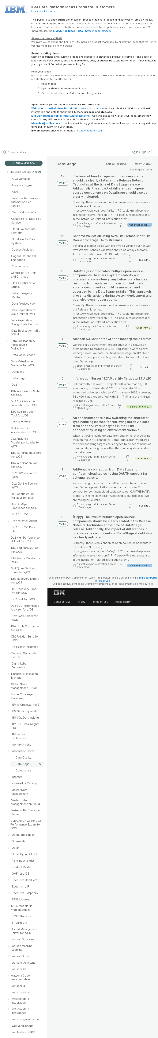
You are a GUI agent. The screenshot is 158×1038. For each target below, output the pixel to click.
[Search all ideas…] (25, 152)
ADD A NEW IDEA (23, 163)
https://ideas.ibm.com (98, 30)
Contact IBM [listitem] (62, 601)
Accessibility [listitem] (123, 601)
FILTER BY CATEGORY (20, 171)
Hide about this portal (43, 11)
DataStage (84, 226)
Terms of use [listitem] (99, 601)
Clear (38, 171)
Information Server (105, 223)
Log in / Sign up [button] (141, 152)
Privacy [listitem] (80, 601)
